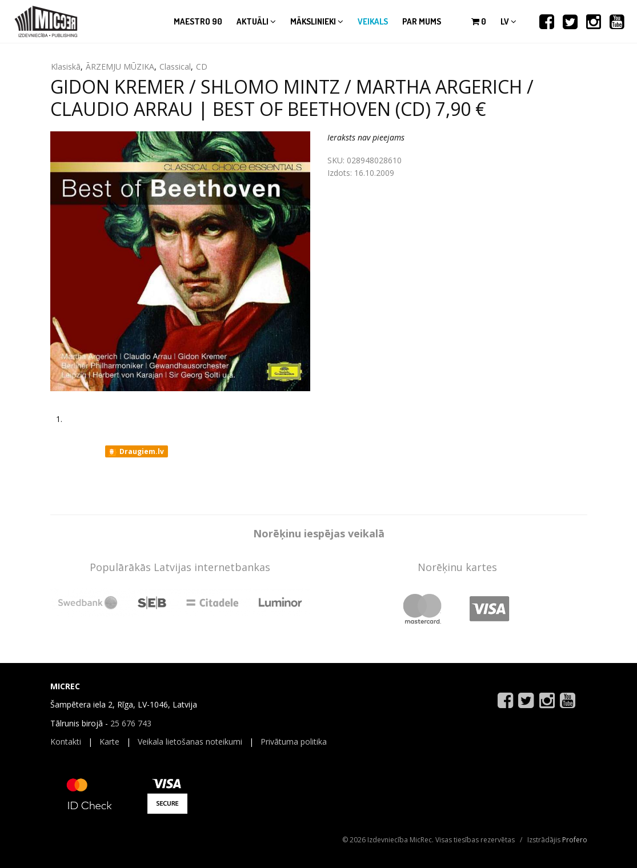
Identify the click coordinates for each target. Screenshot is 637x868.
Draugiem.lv (135, 452)
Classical (175, 66)
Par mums (421, 21)
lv (508, 21)
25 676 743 (130, 723)
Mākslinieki (316, 21)
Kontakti (65, 741)
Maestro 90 (198, 21)
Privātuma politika (294, 741)
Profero (574, 840)
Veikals (373, 21)
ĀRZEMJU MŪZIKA (120, 66)
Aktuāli (256, 21)
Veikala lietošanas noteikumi (190, 741)
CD (201, 66)
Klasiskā (66, 66)
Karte (109, 741)
